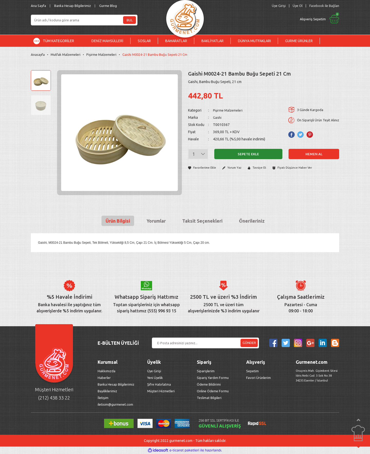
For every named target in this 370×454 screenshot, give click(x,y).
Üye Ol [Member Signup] (297, 5)
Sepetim (252, 371)
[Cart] (276, 19)
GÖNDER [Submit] (249, 342)
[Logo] (185, 17)
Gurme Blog (108, 5)
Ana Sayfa (38, 5)
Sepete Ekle (248, 154)
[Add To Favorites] (203, 168)
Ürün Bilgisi (118, 220)
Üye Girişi (154, 371)
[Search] (84, 20)
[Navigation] (57, 41)
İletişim (103, 397)
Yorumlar (156, 220)
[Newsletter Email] (205, 343)
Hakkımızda (106, 371)
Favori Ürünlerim (258, 377)
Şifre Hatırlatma (159, 384)
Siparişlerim (206, 371)
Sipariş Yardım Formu (213, 377)
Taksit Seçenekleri (202, 220)
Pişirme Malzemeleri (229, 110)
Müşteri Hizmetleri (161, 391)
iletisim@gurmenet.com (115, 404)
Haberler (104, 377)
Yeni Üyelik (155, 377)
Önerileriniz (252, 220)
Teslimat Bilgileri (209, 397)
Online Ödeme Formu (213, 391)
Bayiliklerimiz (107, 391)
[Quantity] (198, 154)
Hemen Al (314, 154)
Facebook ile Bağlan (324, 5)
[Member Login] (279, 5)
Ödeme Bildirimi (209, 384)
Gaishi (218, 117)
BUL (130, 20)
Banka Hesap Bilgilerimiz (72, 5)
